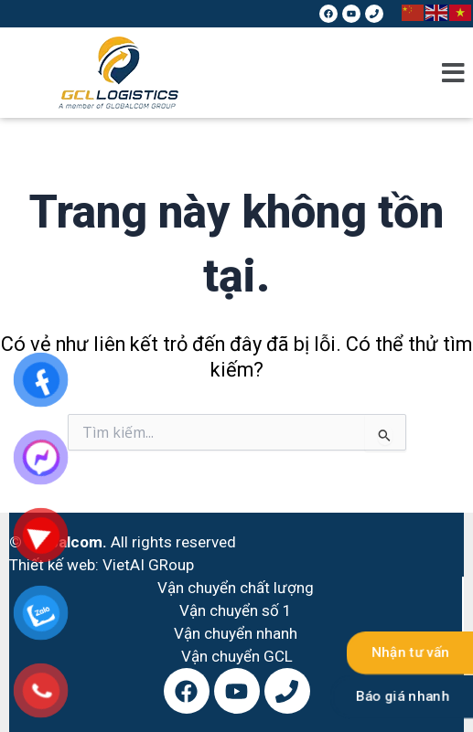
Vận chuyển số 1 (235, 610)
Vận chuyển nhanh (235, 633)
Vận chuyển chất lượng (235, 587)
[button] (453, 73)
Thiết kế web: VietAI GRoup (101, 565)
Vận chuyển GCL (237, 656)
